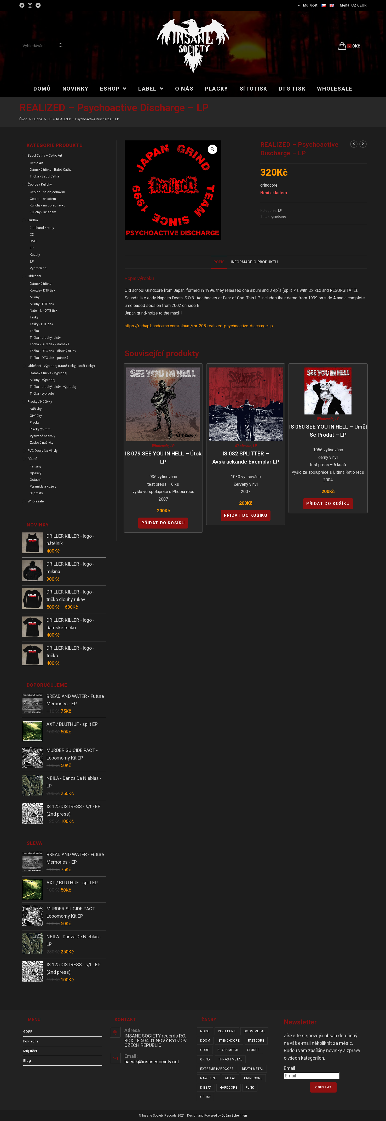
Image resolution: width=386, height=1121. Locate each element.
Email (289, 1068)
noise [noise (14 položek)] (205, 1031)
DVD (33, 241)
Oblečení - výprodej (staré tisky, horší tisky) (61, 366)
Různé (32, 459)
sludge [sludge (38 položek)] (253, 1050)
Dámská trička (40, 284)
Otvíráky (36, 416)
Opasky (35, 473)
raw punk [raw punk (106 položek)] (208, 1078)
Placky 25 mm (40, 429)
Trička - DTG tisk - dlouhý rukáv (53, 351)
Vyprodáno (38, 268)
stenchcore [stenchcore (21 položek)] (229, 1040)
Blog (27, 1061)
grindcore (278, 216)
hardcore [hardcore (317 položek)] (228, 1087)
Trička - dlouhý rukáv (45, 338)
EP (31, 248)
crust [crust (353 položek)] (205, 1097)
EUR (363, 5)
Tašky (34, 317)
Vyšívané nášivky (42, 436)
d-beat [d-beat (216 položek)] (205, 1087)
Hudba (33, 220)
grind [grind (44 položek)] (205, 1059)
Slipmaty (36, 493)
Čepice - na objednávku (47, 192)
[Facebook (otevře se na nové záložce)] (22, 5)
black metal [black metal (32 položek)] (228, 1050)
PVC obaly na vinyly (42, 451)
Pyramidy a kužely (43, 486)
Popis (219, 262)
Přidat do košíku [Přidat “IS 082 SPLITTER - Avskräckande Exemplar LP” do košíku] (246, 515)
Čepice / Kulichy (40, 184)
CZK (355, 5)
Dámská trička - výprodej (48, 373)
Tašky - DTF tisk (41, 324)
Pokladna (31, 1041)
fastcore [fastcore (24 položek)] (256, 1040)
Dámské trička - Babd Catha (51, 169)
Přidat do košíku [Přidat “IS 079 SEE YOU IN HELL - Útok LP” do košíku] (163, 522)
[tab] (219, 262)
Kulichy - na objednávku (47, 205)
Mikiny (34, 297)
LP (280, 210)
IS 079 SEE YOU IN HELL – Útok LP (163, 457)
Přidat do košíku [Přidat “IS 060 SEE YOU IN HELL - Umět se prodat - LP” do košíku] (328, 503)
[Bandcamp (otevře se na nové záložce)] (38, 5)
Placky (34, 422)
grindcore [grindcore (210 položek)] (253, 1078)
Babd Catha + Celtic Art (45, 155)
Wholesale (160, 446)
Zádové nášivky (41, 442)
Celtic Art (36, 163)
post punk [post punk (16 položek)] (226, 1031)
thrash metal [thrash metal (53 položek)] (230, 1059)
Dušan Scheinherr (234, 1115)
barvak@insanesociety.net (151, 1061)
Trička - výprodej (42, 393)
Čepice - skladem (43, 199)
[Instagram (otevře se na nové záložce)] (30, 5)
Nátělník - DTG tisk (43, 310)
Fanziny (35, 466)
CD (32, 234)
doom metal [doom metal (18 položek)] (254, 1031)
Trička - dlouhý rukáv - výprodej (53, 387)
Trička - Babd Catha (44, 176)
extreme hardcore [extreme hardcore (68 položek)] (216, 1069)
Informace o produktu (254, 262)
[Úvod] (23, 119)
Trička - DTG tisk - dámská (49, 344)
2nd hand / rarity (42, 228)
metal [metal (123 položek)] (230, 1078)
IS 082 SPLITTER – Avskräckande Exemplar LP (245, 457)
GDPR (27, 1032)
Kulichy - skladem (43, 212)
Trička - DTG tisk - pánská (49, 358)
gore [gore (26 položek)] (204, 1050)
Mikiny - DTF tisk (42, 304)
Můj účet (30, 1051)
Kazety (35, 255)
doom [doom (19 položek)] (205, 1040)
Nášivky (36, 409)
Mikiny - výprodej (42, 380)
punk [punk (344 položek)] (250, 1087)
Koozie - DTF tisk (42, 290)
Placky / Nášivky (40, 402)
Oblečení (34, 276)
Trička (34, 331)
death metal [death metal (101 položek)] (252, 1069)
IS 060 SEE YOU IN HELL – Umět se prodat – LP (328, 431)
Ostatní (35, 480)
